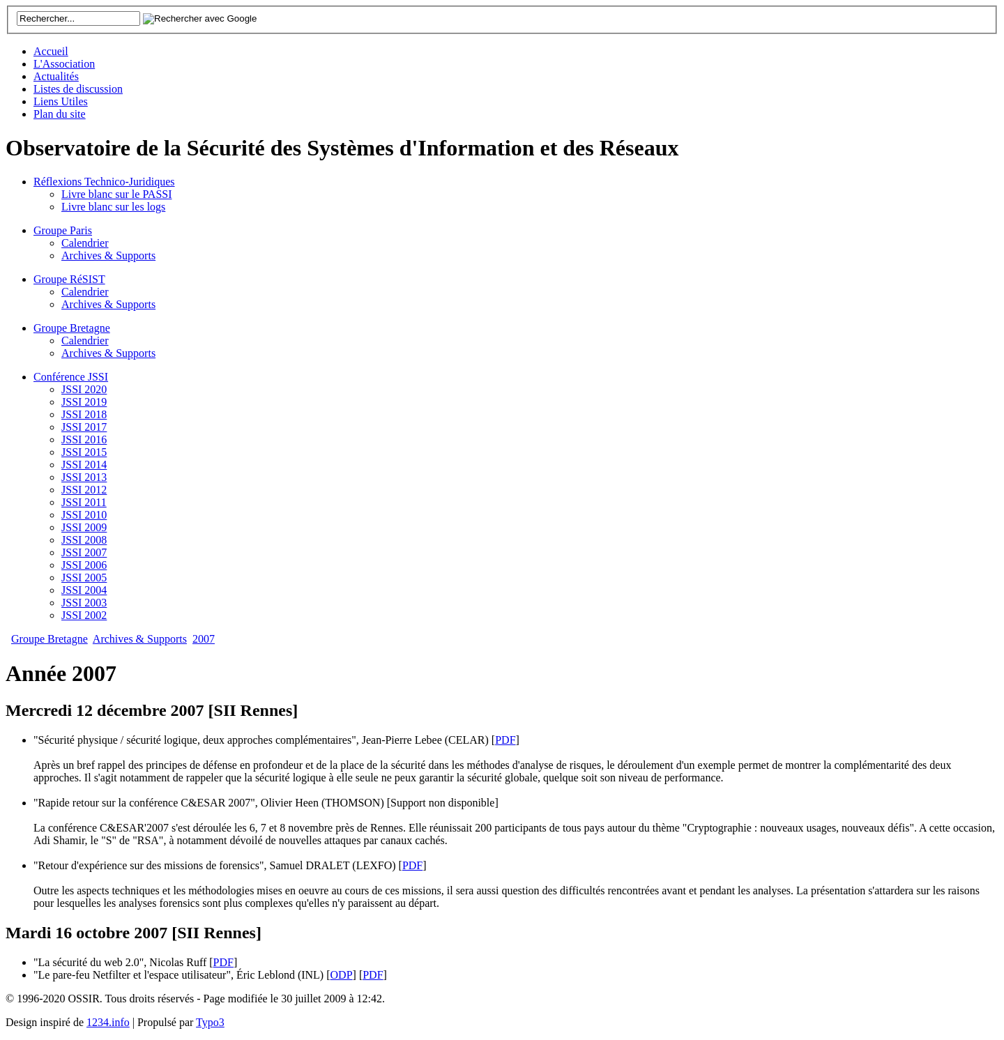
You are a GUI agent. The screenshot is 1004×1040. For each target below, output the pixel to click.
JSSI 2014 (84, 465)
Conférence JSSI (70, 377)
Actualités (56, 76)
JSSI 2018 (84, 414)
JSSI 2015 (84, 452)
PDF (505, 740)
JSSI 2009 (84, 527)
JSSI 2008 (84, 540)
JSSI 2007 (84, 552)
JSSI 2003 (84, 603)
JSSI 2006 (84, 565)
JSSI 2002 (84, 615)
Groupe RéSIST (69, 279)
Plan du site (59, 114)
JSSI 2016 (84, 439)
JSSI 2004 (84, 590)
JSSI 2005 (84, 577)
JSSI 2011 (84, 502)
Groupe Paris (62, 230)
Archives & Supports (108, 255)
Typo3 (210, 1022)
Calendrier (85, 243)
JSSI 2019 (84, 402)
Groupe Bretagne (71, 328)
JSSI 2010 (84, 515)
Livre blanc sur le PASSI (116, 194)
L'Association (64, 64)
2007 (203, 639)
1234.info (108, 1022)
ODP (341, 975)
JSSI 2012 (84, 490)
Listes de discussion (78, 89)
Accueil (50, 51)
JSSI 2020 (84, 389)
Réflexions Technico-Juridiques (104, 182)
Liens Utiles (60, 101)
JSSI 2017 (84, 427)
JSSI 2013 (84, 477)
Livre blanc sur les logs (113, 207)
